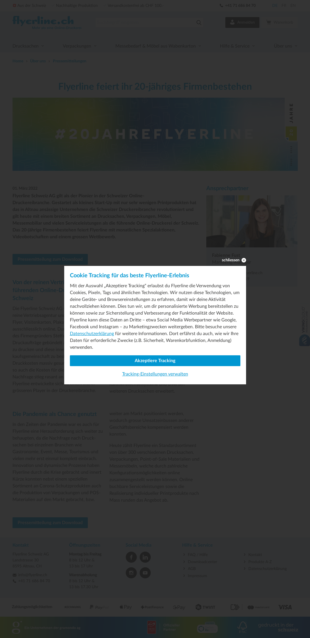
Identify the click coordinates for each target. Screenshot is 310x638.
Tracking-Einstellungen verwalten (155, 374)
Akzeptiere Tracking (155, 360)
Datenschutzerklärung (92, 333)
